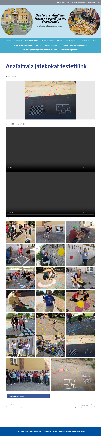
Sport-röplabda (71, 41)
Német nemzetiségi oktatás (51, 41)
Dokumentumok (51, 45)
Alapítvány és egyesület (23, 45)
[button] (28, 396)
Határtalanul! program (69, 50)
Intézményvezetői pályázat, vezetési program (40, 50)
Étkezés (85, 41)
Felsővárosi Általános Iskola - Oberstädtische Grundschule (50, 19)
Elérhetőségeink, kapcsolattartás (74, 45)
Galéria (38, 45)
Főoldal (8, 41)
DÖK (94, 41)
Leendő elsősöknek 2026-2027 (26, 41)
